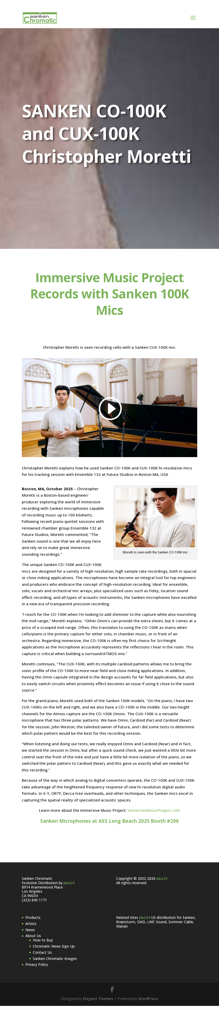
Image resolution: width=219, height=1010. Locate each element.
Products (33, 921)
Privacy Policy (36, 968)
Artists (30, 927)
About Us (33, 939)
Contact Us (42, 956)
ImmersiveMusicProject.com (154, 814)
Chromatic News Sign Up (54, 950)
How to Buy (43, 944)
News (30, 933)
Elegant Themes (98, 1002)
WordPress (148, 1002)
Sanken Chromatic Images (55, 962)
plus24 (69, 886)
